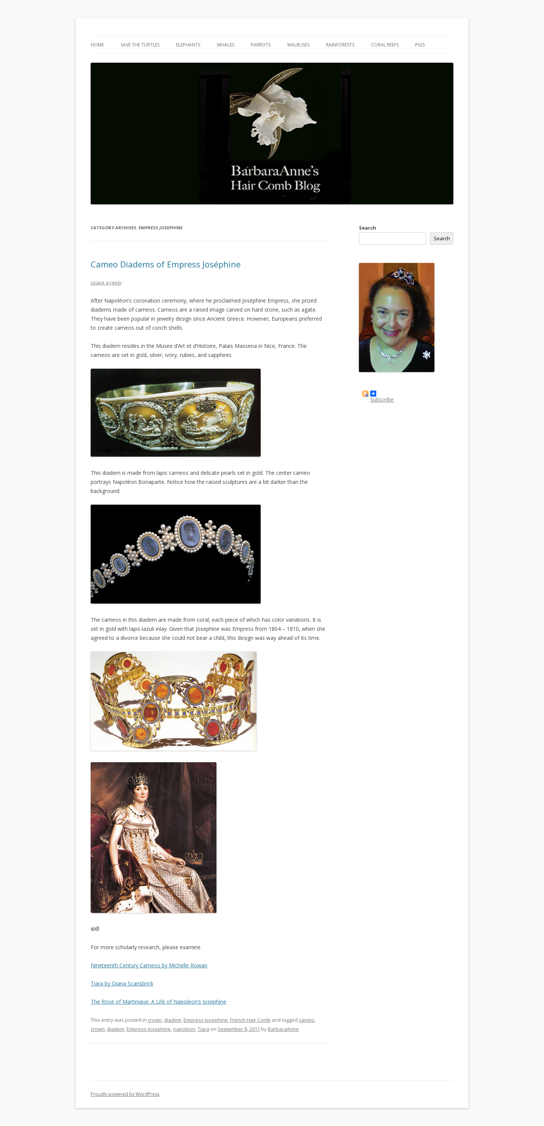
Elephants (188, 45)
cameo (306, 1019)
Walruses (298, 45)
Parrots (260, 45)
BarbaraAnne (283, 1029)
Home (97, 45)
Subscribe (382, 394)
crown (155, 1019)
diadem (172, 1019)
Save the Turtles (140, 45)
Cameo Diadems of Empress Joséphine (166, 264)
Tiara (203, 1029)
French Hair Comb (250, 1019)
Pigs (420, 45)
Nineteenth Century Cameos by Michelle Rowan (149, 965)
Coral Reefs (385, 45)
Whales (225, 45)
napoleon (184, 1029)
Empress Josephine (206, 1019)
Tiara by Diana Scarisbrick (122, 983)
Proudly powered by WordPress (125, 1094)
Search (367, 227)
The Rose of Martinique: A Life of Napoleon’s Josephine (158, 1001)
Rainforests (340, 45)
